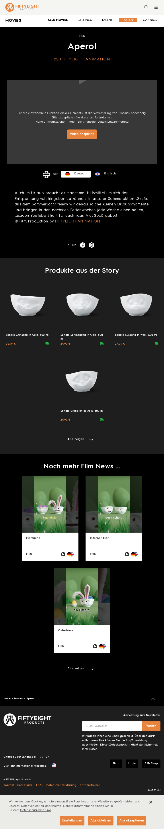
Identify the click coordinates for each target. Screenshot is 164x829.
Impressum (24, 785)
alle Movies (58, 20)
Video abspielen (82, 134)
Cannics (150, 20)
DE (41, 757)
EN (47, 757)
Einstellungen (72, 820)
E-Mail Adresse (96, 726)
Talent (107, 20)
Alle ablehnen (100, 820)
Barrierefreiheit (90, 785)
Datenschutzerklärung (113, 121)
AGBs (39, 785)
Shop (116, 763)
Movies (19, 699)
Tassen (127, 20)
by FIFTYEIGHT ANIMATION (82, 59)
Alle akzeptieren (131, 820)
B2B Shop (151, 763)
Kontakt (9, 785)
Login (132, 763)
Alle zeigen (75, 439)
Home (8, 699)
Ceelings (85, 20)
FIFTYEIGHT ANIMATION (77, 221)
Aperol (30, 699)
